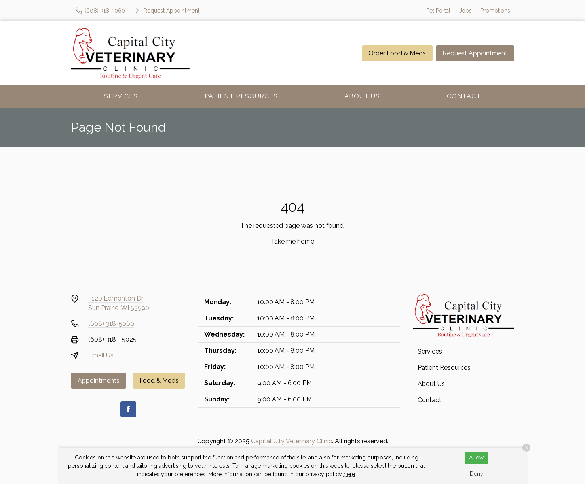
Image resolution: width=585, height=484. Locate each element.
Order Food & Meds (397, 53)
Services (121, 96)
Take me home (292, 241)
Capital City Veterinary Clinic (291, 441)
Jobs (465, 11)
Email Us (101, 355)
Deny (476, 474)
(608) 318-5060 (111, 323)
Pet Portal (438, 11)
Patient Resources (241, 96)
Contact (464, 96)
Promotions (495, 11)
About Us (362, 96)
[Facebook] (128, 409)
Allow (476, 457)
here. (350, 474)
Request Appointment (475, 53)
